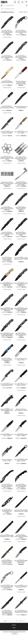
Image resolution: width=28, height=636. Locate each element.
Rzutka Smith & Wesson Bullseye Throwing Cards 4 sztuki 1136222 (7, 183)
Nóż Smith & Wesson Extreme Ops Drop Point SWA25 (7, 57)
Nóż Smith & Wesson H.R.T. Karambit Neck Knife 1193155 (21, 486)
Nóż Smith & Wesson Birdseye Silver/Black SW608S (21, 335)
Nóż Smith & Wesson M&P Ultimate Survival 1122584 (21, 510)
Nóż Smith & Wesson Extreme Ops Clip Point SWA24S (21, 57)
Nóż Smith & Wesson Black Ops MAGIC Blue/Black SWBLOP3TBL (21, 309)
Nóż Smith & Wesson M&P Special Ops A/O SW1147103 (21, 562)
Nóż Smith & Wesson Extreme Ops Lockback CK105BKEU (7, 32)
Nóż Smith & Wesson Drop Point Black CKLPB (21, 107)
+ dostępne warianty (7, 37)
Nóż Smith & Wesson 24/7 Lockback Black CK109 (7, 384)
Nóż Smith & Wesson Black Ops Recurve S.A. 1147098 (21, 258)
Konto (22, 2)
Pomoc (15, 2)
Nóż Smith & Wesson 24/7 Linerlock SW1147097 (21, 586)
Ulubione (18, 2)
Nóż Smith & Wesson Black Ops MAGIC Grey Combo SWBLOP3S (7, 309)
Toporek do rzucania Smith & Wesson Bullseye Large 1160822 (21, 183)
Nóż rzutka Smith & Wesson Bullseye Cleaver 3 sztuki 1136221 (21, 158)
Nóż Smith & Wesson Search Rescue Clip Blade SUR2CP (21, 536)
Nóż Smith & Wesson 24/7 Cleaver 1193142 (21, 384)
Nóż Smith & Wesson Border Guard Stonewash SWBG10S (7, 208)
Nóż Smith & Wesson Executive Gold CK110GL (7, 82)
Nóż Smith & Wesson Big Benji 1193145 (21, 359)
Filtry (25, 12)
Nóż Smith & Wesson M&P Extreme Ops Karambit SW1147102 (7, 587)
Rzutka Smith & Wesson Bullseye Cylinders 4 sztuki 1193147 (7, 158)
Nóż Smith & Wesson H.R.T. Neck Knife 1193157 (20, 410)
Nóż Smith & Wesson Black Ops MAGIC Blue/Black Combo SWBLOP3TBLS (7, 335)
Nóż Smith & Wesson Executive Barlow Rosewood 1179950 (21, 82)
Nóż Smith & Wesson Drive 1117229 (7, 460)
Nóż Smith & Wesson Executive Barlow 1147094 (7, 107)
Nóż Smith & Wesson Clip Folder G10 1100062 (7, 132)
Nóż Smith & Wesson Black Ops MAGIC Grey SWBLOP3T (21, 284)
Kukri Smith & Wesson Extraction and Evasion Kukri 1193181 (7, 486)
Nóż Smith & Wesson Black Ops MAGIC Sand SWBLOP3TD (7, 284)
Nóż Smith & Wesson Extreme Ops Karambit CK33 (21, 32)
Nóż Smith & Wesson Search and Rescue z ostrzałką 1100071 (7, 562)
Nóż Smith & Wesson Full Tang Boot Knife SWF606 (21, 611)
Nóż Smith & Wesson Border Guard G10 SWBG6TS (21, 208)
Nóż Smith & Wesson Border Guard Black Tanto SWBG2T (7, 234)
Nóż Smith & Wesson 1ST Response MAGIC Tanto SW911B (7, 410)
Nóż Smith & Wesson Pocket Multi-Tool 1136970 (7, 511)
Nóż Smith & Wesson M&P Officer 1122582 (21, 435)
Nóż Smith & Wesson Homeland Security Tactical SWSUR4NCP (7, 612)
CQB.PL (2, 8)
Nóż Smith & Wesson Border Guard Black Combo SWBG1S (7, 259)
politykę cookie (21, 631)
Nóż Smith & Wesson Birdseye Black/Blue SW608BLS (7, 360)
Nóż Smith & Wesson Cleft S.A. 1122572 (20, 132)
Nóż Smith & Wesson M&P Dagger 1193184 (21, 460)
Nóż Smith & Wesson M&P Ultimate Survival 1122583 (7, 536)
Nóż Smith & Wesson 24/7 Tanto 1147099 (7, 435)
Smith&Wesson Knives (10, 8)
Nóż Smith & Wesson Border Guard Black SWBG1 (21, 234)
